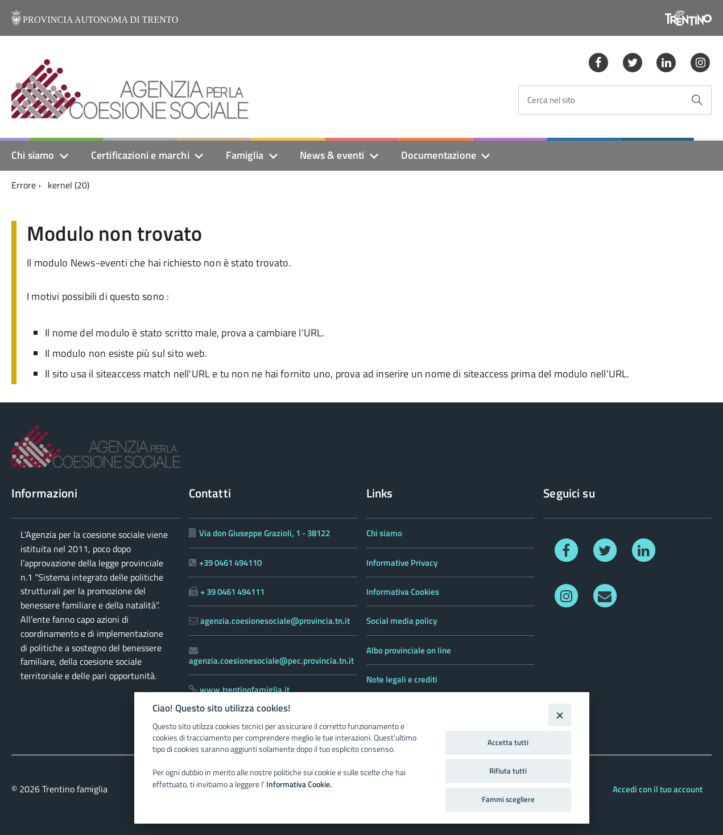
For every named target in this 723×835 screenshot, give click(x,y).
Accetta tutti (507, 742)
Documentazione (439, 155)
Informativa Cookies (402, 591)
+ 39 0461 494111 (232, 591)
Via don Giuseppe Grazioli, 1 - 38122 (264, 533)
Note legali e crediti (401, 679)
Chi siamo (33, 155)
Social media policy (401, 620)
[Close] (559, 715)
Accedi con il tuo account (658, 789)
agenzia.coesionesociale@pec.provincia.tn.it (271, 660)
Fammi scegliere (508, 799)
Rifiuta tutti (508, 770)
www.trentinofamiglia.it (245, 689)
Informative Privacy (401, 562)
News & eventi (332, 155)
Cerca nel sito (551, 100)
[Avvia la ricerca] (697, 100)
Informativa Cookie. (299, 784)
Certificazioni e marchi (140, 155)
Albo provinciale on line (408, 650)
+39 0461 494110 (230, 562)
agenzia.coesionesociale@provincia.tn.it (275, 620)
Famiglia (244, 155)
